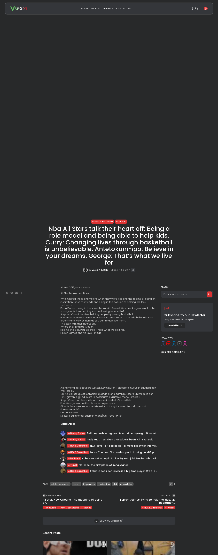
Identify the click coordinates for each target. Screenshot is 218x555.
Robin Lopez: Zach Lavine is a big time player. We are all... (125, 471)
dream (76, 484)
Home (84, 8)
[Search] (187, 294)
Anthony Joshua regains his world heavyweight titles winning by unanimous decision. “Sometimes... (148, 433)
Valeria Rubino (100, 270)
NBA (115, 484)
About (95, 8)
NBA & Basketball (102, 221)
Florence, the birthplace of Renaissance (103, 466)
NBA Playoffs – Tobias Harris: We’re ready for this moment (126, 446)
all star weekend (60, 484)
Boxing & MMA (76, 433)
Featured (74, 458)
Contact (120, 8)
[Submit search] (209, 294)
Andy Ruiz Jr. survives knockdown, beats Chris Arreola (120, 440)
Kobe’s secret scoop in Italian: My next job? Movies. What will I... (121, 459)
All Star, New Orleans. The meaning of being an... (72, 501)
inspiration (89, 484)
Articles (108, 8)
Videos (121, 221)
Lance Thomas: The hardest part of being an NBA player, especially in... (134, 453)
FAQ (130, 8)
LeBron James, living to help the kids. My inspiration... (147, 501)
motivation (104, 484)
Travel (72, 466)
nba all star (126, 484)
